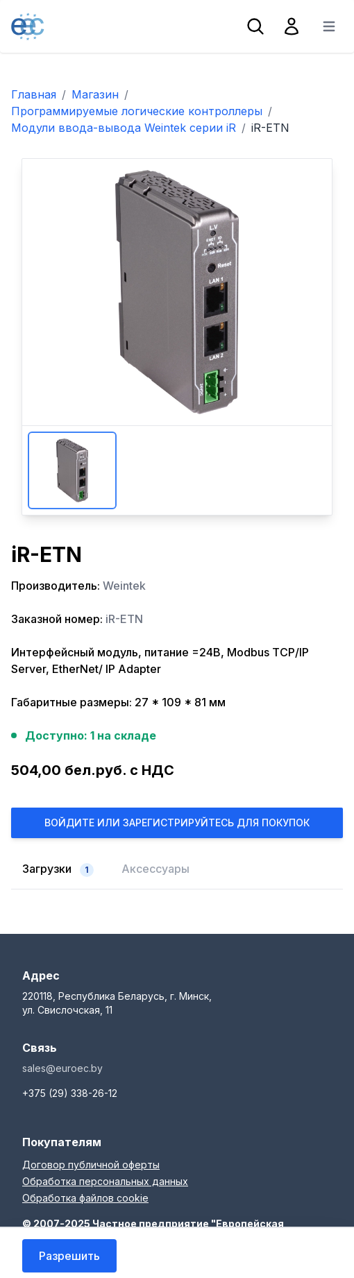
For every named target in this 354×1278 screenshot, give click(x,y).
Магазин (95, 94)
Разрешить (69, 1256)
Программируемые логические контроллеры (136, 111)
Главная (33, 94)
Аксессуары (155, 869)
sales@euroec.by (62, 1068)
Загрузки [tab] (58, 869)
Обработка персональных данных (105, 1181)
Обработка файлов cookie (85, 1198)
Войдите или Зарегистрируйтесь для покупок (177, 822)
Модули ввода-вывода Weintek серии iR (123, 128)
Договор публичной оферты (91, 1164)
